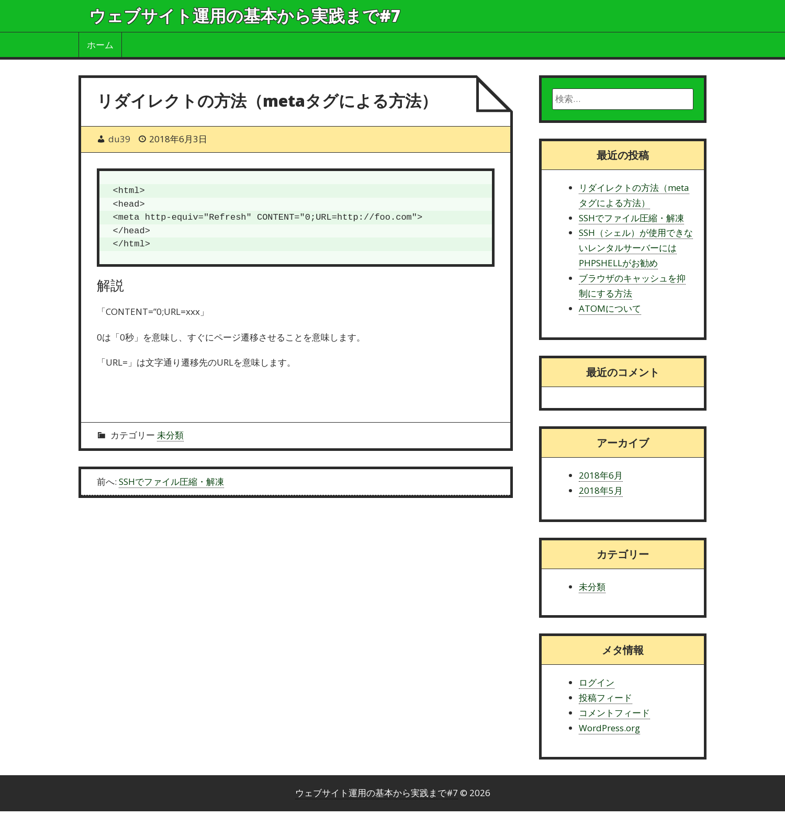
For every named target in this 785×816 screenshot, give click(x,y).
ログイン (596, 682)
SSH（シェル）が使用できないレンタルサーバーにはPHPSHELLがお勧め (636, 247)
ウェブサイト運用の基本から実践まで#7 (245, 15)
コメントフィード (614, 713)
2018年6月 (601, 475)
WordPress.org (609, 728)
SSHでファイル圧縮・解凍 (171, 481)
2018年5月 (601, 490)
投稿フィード (605, 698)
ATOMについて (610, 308)
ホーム (100, 45)
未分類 (170, 435)
